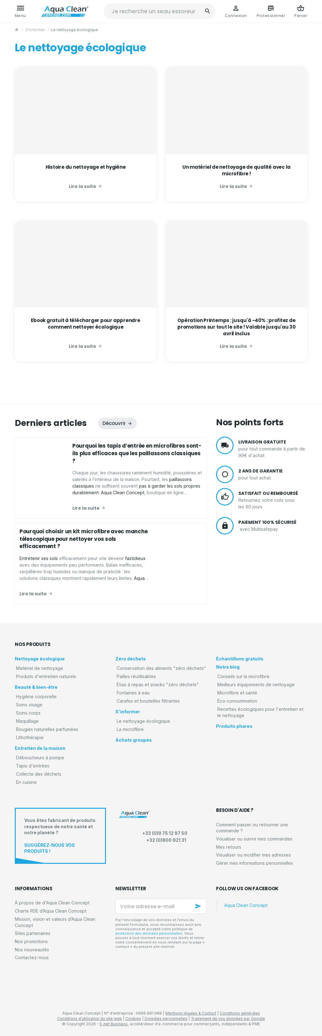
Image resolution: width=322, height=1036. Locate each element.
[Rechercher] (207, 11)
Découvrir (114, 423)
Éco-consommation (237, 701)
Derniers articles (51, 423)
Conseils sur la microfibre (243, 676)
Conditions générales (240, 1013)
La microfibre (130, 729)
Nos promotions (31, 941)
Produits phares (234, 726)
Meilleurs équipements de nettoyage (256, 684)
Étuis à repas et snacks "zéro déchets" (158, 684)
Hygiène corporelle (36, 696)
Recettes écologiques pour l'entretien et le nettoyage (260, 712)
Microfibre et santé (237, 692)
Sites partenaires (32, 933)
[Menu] (20, 11)
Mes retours (228, 847)
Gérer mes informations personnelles (254, 863)
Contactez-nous (32, 957)
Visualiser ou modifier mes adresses (253, 855)
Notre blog (228, 667)
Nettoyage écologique (40, 658)
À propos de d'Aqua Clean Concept (52, 902)
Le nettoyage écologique (143, 721)
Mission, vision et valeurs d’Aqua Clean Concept (55, 922)
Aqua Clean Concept (246, 905)
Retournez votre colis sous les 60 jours (272, 499)
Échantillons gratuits (240, 658)
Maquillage (27, 721)
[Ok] (199, 906)
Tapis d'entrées (32, 765)
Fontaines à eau (133, 692)
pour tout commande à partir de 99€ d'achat (272, 448)
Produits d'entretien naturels (46, 676)
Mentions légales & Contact (190, 1013)
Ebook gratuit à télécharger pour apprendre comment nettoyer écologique (85, 323)
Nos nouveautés (32, 949)
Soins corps (28, 713)
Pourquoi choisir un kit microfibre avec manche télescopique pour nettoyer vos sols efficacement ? (83, 539)
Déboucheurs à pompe (40, 757)
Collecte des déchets (38, 774)
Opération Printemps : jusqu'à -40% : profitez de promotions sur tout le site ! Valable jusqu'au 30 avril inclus (236, 327)
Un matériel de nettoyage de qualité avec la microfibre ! (236, 170)
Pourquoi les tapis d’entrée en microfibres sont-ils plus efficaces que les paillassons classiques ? (136, 453)
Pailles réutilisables (136, 676)
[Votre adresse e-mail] (161, 906)
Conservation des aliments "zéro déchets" (161, 668)
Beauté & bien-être (36, 687)
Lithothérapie (30, 737)
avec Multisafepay (272, 525)
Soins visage (29, 704)
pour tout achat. (272, 474)
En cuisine (26, 782)
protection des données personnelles (148, 933)
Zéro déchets (130, 658)
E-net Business (114, 1024)
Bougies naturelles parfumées (47, 729)
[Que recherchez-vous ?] (159, 11)
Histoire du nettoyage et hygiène (86, 167)
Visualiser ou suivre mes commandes (254, 838)
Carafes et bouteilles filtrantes (148, 701)
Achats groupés (133, 740)
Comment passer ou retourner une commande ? (252, 828)
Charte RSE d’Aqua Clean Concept (50, 911)
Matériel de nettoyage (39, 668)
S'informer (35, 29)
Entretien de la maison (40, 748)
